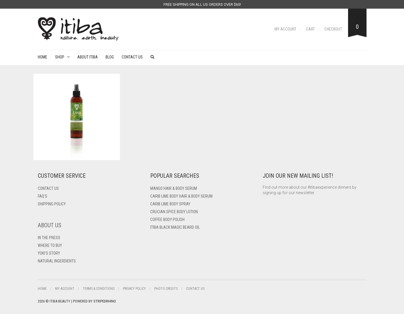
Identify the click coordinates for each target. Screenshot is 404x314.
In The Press (49, 237)
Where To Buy (50, 245)
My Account (285, 29)
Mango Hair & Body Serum (173, 188)
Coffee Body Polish (167, 219)
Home (42, 57)
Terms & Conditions (98, 289)
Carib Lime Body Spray (170, 204)
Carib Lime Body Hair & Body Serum (181, 196)
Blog (110, 57)
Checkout (333, 29)
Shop (59, 57)
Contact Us (132, 57)
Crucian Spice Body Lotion (174, 211)
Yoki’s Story (49, 253)
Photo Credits (166, 289)
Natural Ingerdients (57, 261)
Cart (310, 29)
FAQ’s (42, 196)
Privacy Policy (134, 289)
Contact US (48, 188)
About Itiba (87, 57)
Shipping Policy (52, 204)
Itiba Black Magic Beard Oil (175, 227)
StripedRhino (104, 301)
